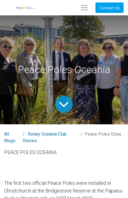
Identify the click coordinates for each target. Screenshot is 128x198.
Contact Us (109, 7)
